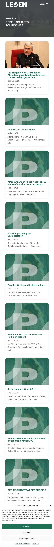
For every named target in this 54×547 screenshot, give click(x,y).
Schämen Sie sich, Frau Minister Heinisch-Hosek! (25, 335)
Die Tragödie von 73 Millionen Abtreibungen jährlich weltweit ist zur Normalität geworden (26, 75)
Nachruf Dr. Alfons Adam (21, 129)
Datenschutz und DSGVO (22, 544)
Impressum (35, 544)
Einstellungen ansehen (27, 538)
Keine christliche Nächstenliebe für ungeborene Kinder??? (27, 439)
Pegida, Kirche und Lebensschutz (26, 285)
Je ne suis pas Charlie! (20, 389)
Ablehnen (26, 532)
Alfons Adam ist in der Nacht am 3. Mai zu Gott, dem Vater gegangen (27, 183)
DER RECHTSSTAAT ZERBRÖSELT (27, 490)
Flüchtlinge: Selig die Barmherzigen (19, 234)
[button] (51, 506)
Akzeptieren (27, 526)
